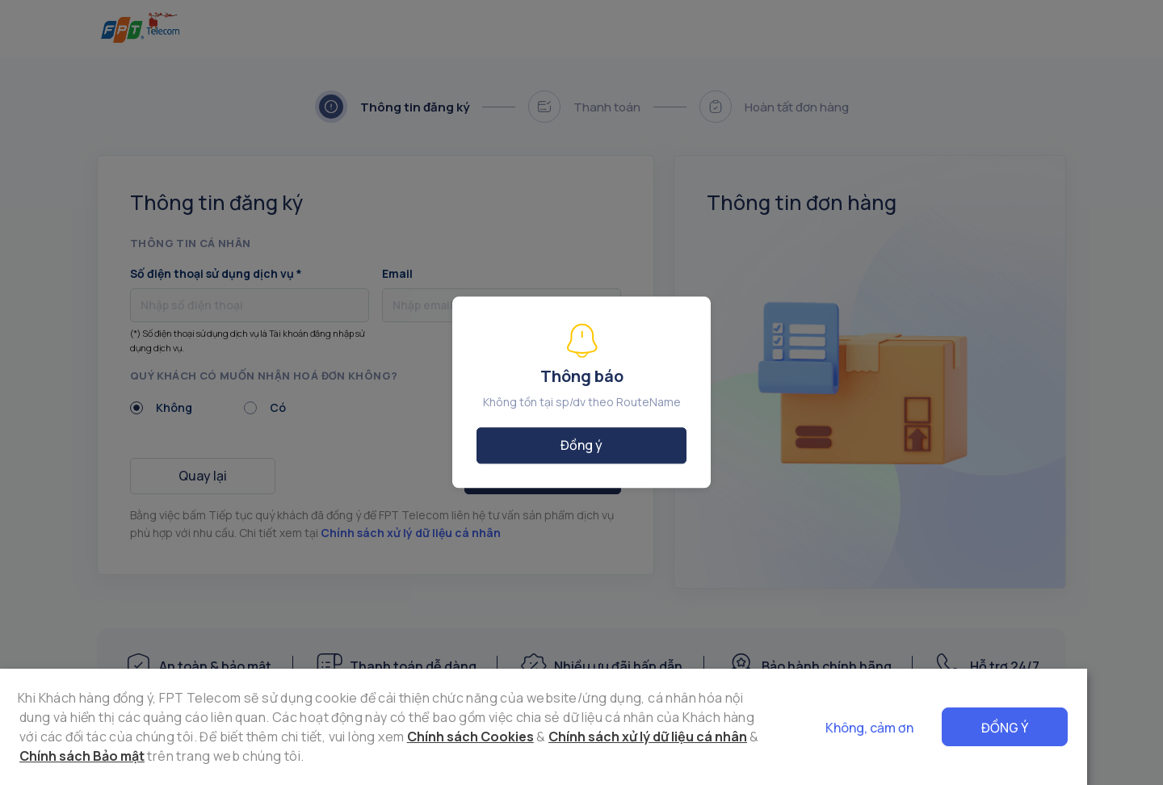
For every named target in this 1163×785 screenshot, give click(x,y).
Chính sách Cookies (312, 736)
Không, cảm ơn (945, 728)
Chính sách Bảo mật (666, 736)
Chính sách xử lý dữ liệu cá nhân (490, 736)
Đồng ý (1080, 728)
